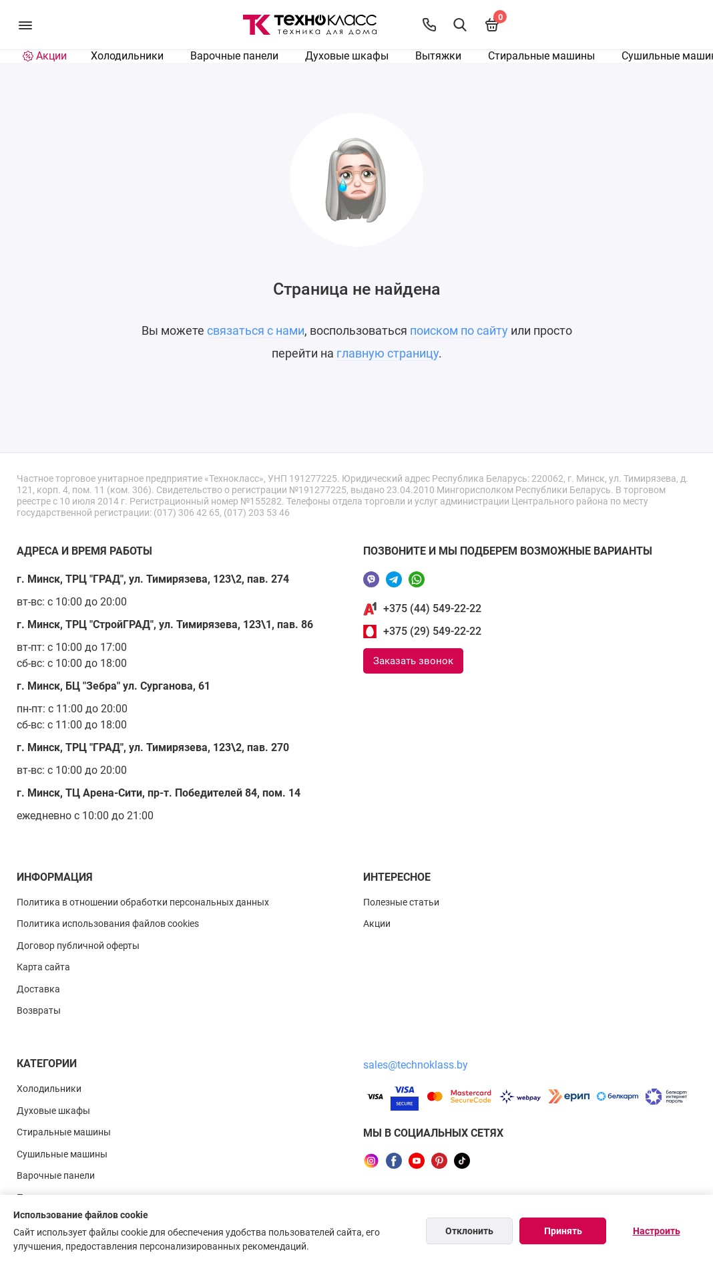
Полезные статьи (401, 902)
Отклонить (469, 1231)
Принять (563, 1231)
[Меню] (25, 24)
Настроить (656, 1231)
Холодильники (127, 55)
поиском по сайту (459, 330)
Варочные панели (234, 55)
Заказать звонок (413, 661)
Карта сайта (43, 967)
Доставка (38, 989)
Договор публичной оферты (78, 945)
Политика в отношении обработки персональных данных (143, 902)
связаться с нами (255, 330)
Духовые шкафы (347, 55)
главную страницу (387, 353)
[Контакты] (429, 24)
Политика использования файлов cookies (108, 923)
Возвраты (39, 1010)
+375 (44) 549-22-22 (432, 608)
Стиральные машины (541, 55)
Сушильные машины (62, 1154)
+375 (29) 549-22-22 (432, 631)
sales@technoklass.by (415, 1065)
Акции (377, 923)
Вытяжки (438, 55)
